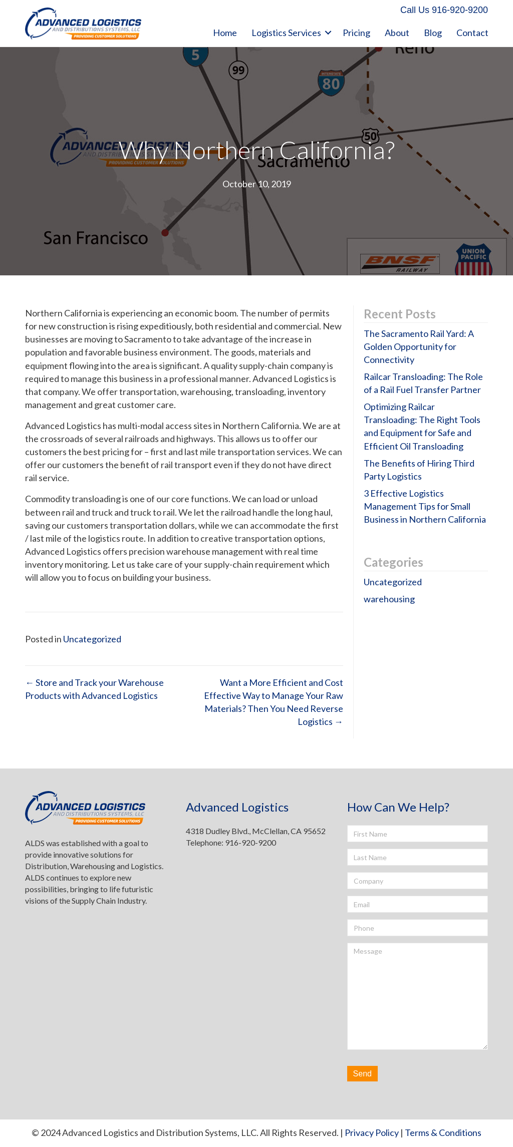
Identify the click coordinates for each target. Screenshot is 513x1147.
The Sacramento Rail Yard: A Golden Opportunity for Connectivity (419, 346)
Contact (472, 32)
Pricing (356, 32)
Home (225, 32)
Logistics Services (286, 32)
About (397, 32)
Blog (433, 32)
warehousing (389, 598)
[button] (444, 10)
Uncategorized (92, 638)
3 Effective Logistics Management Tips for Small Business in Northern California (425, 506)
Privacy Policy (372, 1132)
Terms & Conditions (443, 1132)
